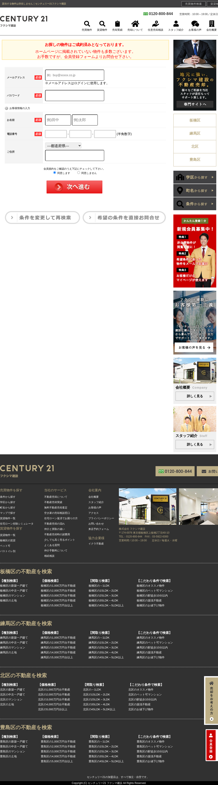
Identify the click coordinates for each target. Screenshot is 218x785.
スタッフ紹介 (96, 502)
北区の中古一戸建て (12, 694)
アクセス (93, 512)
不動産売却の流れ (54, 523)
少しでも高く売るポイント (59, 539)
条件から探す (7, 496)
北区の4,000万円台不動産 (54, 704)
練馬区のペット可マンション (155, 642)
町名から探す (7, 507)
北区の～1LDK (92, 689)
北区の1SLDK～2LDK (96, 694)
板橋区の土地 (8, 600)
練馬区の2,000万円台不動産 (58, 642)
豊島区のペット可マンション (155, 746)
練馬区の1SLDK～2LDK (103, 642)
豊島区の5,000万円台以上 (57, 761)
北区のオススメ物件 (140, 689)
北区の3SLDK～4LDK (96, 704)
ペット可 (5, 545)
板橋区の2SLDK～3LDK (103, 595)
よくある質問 (52, 545)
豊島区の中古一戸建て (14, 746)
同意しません (87, 173)
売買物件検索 (193, 3)
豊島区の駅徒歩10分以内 (152, 751)
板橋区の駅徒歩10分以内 (152, 595)
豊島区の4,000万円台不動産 (58, 756)
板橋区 (194, 120)
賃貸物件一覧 (7, 518)
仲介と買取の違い (54, 529)
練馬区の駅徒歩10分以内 (152, 647)
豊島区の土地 (8, 756)
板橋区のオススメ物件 (151, 585)
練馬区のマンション (12, 647)
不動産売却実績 (53, 502)
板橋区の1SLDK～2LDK (103, 590)
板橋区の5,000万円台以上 (57, 605)
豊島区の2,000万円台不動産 (58, 746)
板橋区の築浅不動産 (149, 600)
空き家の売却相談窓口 (57, 512)
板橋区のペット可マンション (155, 590)
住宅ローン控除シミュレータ (16, 523)
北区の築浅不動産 (139, 704)
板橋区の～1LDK (99, 585)
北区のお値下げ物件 (140, 709)
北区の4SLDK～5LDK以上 (99, 709)
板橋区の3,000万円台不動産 (58, 595)
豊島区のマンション (12, 751)
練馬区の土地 (8, 652)
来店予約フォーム (98, 529)
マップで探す (7, 512)
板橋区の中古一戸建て (14, 590)
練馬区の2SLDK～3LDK (103, 647)
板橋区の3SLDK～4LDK (103, 600)
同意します (61, 173)
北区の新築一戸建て (12, 689)
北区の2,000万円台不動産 (54, 694)
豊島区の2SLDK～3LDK (103, 751)
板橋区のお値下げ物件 (151, 605)
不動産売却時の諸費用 (57, 534)
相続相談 (49, 555)
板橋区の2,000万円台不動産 (58, 590)
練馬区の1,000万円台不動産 (58, 637)
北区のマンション (11, 699)
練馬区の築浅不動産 (149, 652)
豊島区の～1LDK (99, 741)
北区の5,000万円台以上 (52, 709)
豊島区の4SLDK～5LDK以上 (106, 761)
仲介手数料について (55, 550)
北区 (194, 147)
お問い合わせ (96, 523)
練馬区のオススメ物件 (151, 637)
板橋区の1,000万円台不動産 (58, 585)
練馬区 (194, 133)
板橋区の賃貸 (7, 540)
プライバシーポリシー (101, 518)
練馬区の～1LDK (99, 637)
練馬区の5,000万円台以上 (57, 657)
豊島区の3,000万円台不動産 (58, 751)
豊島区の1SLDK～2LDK (103, 746)
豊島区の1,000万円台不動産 (58, 741)
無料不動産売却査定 (55, 507)
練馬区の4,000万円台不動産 (58, 652)
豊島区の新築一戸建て (14, 741)
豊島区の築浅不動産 (149, 756)
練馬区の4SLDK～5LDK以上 (106, 657)
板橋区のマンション (12, 595)
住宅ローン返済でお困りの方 (61, 518)
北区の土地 (7, 704)
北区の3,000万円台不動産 (54, 699)
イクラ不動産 (96, 543)
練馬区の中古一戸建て (14, 642)
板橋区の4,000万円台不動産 (58, 600)
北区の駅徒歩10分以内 (142, 699)
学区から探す (7, 502)
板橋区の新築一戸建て (14, 585)
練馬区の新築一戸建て (14, 637)
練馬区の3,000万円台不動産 (58, 647)
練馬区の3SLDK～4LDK (103, 652)
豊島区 (194, 160)
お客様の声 (94, 507)
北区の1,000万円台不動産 (54, 689)
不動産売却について (55, 496)
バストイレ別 (7, 551)
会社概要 (93, 496)
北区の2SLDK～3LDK (96, 699)
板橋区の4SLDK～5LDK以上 (106, 605)
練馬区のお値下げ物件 (151, 657)
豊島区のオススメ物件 (151, 741)
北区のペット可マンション (145, 694)
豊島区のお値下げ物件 (151, 761)
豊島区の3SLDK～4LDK (103, 756)
